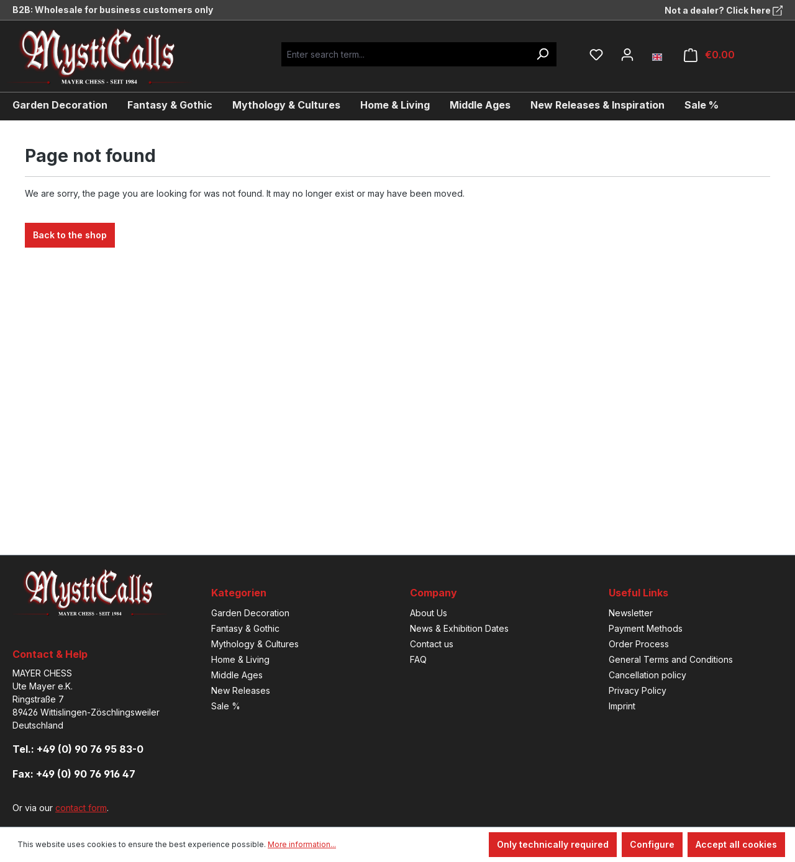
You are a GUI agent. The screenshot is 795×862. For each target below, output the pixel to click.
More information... (302, 844)
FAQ (418, 659)
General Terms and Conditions (671, 659)
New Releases (240, 690)
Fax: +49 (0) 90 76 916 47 (73, 774)
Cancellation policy (647, 675)
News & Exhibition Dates (459, 628)
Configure (652, 844)
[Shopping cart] (709, 55)
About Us (428, 613)
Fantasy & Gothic (245, 628)
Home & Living (240, 659)
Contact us (431, 644)
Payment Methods (646, 628)
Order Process (639, 644)
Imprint (622, 706)
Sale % (225, 706)
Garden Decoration (250, 613)
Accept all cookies (736, 844)
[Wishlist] (596, 54)
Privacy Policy (637, 690)
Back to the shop (70, 235)
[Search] (542, 54)
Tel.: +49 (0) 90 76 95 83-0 (77, 749)
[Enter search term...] (404, 54)
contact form (81, 807)
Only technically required (553, 844)
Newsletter (631, 613)
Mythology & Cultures (255, 644)
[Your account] (627, 54)
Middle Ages (237, 675)
